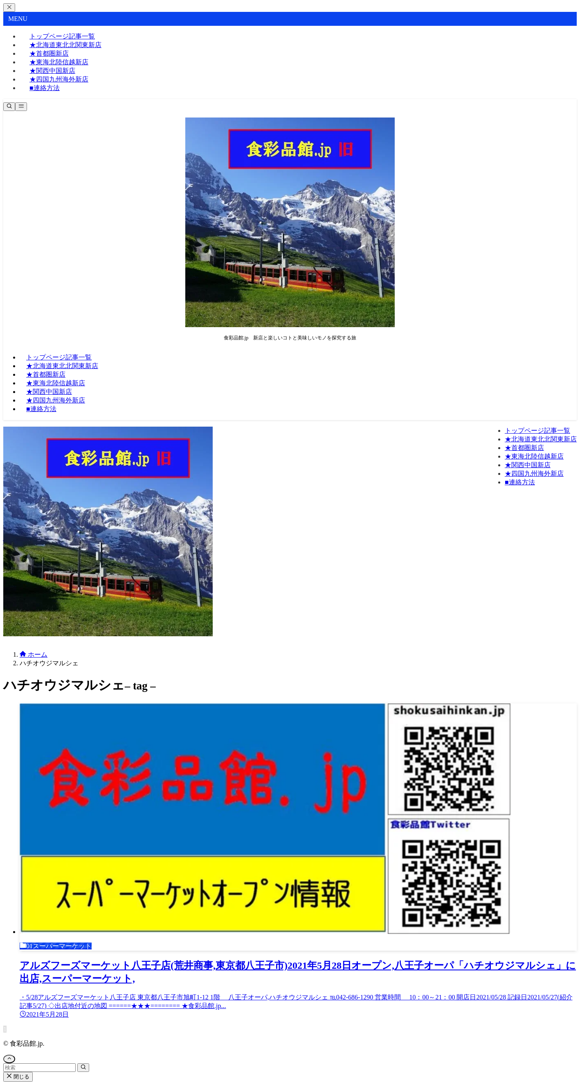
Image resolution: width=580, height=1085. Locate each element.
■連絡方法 (44, 87)
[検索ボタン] (9, 106)
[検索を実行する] (83, 1067)
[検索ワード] (39, 1067)
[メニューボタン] (21, 106)
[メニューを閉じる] (9, 7)
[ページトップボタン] (9, 1059)
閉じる (18, 1077)
